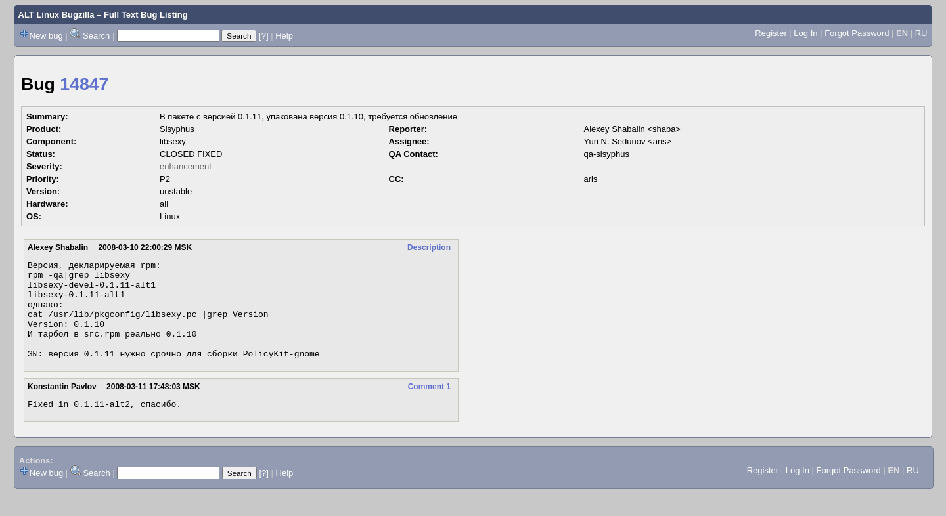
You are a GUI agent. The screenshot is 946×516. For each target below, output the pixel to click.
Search (96, 36)
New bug (46, 36)
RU (921, 33)
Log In (805, 33)
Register (770, 33)
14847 (84, 84)
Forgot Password (856, 33)
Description (429, 247)
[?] (263, 36)
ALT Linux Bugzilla (56, 15)
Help (284, 36)
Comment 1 (429, 406)
